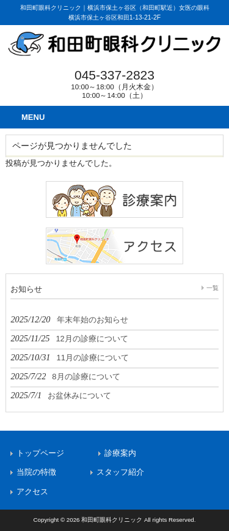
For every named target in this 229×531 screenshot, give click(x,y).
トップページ (40, 453)
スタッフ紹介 (120, 472)
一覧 (212, 287)
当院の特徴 (36, 472)
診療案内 (120, 453)
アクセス (32, 491)
